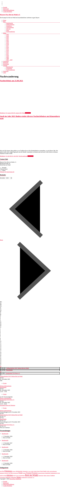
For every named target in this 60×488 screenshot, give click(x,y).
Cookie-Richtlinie (7, 11)
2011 (7, 54)
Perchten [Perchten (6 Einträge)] (17, 475)
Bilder (4, 33)
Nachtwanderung (10, 31)
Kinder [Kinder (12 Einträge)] (21, 473)
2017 (7, 45)
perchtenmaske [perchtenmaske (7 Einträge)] (22, 475)
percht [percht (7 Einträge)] (14, 475)
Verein (4, 394)
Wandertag (9, 26)
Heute (1, 240)
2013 (7, 51)
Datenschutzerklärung (8, 10)
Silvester (8, 28)
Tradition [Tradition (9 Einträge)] (52, 475)
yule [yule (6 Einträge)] (33, 477)
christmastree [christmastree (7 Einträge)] (25, 471)
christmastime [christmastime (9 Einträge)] (19, 471)
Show (7, 30)
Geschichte (6, 61)
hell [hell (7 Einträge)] (9, 473)
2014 (7, 50)
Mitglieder (5, 62)
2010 (7, 55)
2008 (7, 58)
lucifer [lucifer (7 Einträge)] (58, 473)
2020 (7, 41)
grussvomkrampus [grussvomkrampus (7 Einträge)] (53, 471)
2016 (7, 47)
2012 (7, 53)
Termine (5, 65)
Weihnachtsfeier (10, 24)
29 (0, 372)
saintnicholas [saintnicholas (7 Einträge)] (40, 475)
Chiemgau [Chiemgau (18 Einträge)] (8, 471)
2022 (7, 38)
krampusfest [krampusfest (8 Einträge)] (47, 473)
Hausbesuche (9, 23)
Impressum (6, 8)
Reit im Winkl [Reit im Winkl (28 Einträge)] (31, 475)
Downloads (6, 64)
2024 (7, 36)
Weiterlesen (28, 113)
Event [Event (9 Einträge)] (41, 471)
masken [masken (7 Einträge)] (1, 475)
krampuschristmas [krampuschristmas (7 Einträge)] (41, 473)
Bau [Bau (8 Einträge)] (3, 471)
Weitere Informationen (5, 386)
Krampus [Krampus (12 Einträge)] (35, 473)
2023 (7, 37)
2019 (7, 43)
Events (5, 383)
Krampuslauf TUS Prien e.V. (13, 373)
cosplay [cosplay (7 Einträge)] (32, 471)
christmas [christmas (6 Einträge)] (13, 471)
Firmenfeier (9, 68)
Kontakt (5, 7)
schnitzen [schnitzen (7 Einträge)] (48, 475)
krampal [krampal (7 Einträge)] (24, 473)
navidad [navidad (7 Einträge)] (4, 475)
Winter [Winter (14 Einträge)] (18, 477)
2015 (7, 48)
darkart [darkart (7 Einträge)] (35, 471)
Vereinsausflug (10, 27)
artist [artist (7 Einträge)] (1, 471)
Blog (4, 21)
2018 (7, 44)
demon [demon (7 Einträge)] (38, 471)
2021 (7, 40)
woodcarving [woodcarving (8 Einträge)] (24, 477)
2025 (7, 34)
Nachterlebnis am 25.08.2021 (11, 81)
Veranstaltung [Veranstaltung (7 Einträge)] (2, 477)
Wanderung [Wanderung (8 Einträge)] (8, 477)
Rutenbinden (9, 370)
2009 (7, 57)
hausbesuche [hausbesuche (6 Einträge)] (6, 473)
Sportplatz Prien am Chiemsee (7, 405)
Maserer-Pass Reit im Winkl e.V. (10, 14)
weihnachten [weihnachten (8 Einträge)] (13, 477)
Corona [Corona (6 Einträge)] (29, 471)
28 (0, 366)
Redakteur (2, 113)
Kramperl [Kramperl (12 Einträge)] (29, 473)
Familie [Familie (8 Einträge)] (44, 471)
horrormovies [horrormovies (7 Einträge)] (15, 473)
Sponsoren (5, 71)
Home (4, 20)
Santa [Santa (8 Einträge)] (45, 475)
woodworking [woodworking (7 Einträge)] (29, 477)
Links (4, 72)
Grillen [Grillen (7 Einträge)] (48, 471)
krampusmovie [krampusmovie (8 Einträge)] (54, 473)
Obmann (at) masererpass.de (7, 171)
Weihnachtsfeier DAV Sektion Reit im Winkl (17, 368)
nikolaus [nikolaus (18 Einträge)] (10, 475)
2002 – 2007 (9, 60)
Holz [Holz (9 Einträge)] (11, 473)
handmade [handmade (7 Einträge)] (2, 473)
